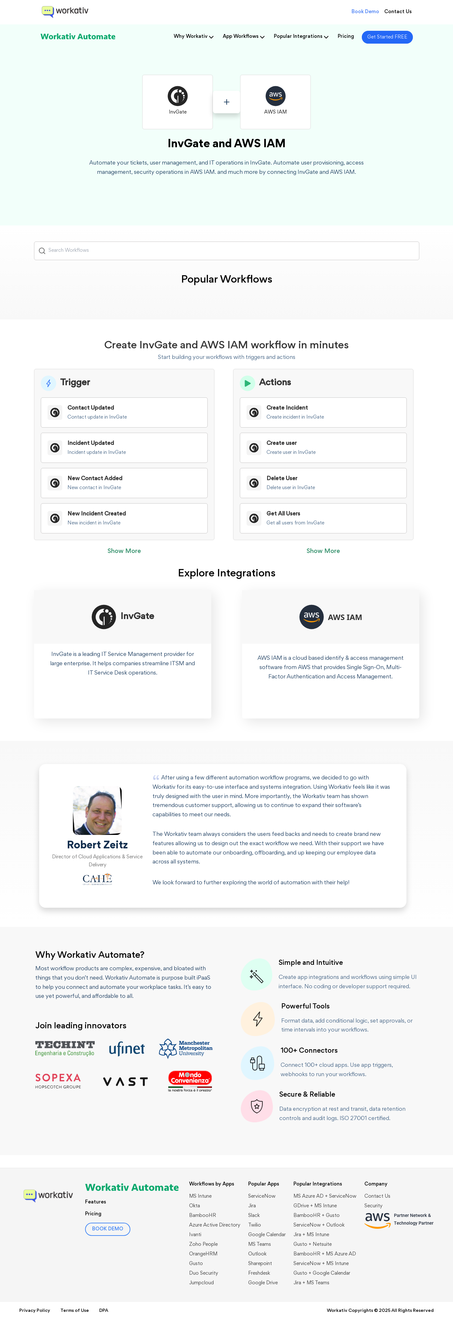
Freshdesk (259, 1273)
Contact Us (398, 12)
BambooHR (202, 1215)
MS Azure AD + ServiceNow (324, 1196)
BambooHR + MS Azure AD (324, 1254)
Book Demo (365, 12)
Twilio (254, 1225)
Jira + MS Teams (311, 1283)
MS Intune (200, 1196)
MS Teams (259, 1244)
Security (373, 1206)
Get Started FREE (387, 37)
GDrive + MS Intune (315, 1206)
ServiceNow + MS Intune (321, 1264)
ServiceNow (261, 1196)
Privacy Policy (34, 1311)
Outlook (257, 1254)
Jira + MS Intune (311, 1235)
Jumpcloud (201, 1283)
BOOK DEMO (107, 1229)
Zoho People (203, 1244)
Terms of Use (74, 1311)
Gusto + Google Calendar (321, 1273)
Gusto (196, 1264)
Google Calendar (267, 1235)
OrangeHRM (203, 1254)
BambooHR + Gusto (316, 1215)
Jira (252, 1206)
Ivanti (195, 1235)
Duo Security (203, 1273)
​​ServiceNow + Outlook (318, 1225)
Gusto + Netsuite (312, 1244)
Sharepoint (260, 1264)
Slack (254, 1215)
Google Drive (263, 1283)
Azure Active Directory (214, 1225)
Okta (194, 1206)
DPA (103, 1311)
